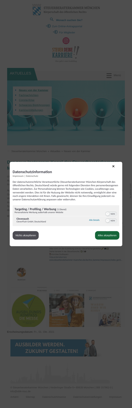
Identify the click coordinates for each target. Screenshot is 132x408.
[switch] (108, 215)
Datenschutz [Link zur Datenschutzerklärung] (35, 175)
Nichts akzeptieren (29, 237)
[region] (66, 218)
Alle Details (91, 222)
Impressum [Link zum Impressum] (21, 175)
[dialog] (66, 204)
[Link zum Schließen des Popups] (113, 167)
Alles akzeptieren (104, 237)
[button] (104, 216)
